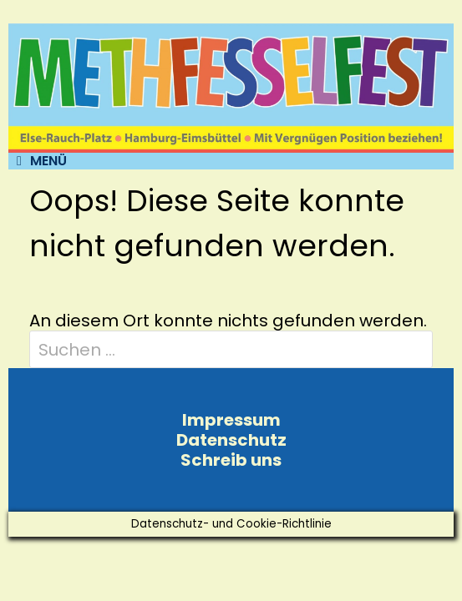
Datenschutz (231, 440)
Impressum (231, 420)
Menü (42, 161)
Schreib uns (231, 460)
